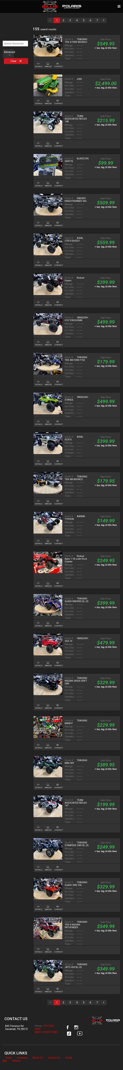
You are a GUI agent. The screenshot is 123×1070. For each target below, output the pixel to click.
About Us (38, 1057)
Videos (16, 1060)
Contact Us (54, 1057)
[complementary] (113, 1060)
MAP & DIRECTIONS (46, 1032)
